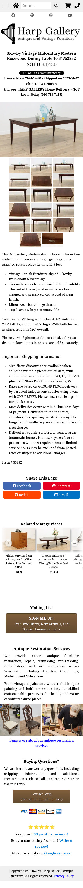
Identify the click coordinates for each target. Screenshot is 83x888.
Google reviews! (58, 853)
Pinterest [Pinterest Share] (61, 486)
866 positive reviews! (50, 834)
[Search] (36, 5)
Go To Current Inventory (41, 73)
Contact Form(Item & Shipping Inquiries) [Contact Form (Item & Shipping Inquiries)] (41, 796)
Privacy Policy (64, 876)
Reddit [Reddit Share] (22, 495)
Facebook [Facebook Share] (22, 486)
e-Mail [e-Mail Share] (61, 495)
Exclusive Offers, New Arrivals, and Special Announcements (41, 623)
